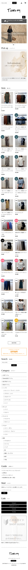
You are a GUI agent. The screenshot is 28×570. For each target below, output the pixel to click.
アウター (5, 425)
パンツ (6, 409)
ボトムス (5, 406)
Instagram (14, 503)
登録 (4, 493)
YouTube (14, 511)
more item (14, 342)
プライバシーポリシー (8, 475)
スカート (7, 412)
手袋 (6, 459)
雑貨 (4, 438)
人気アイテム (6, 375)
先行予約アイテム (7, 381)
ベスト (6, 434)
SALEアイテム (6, 384)
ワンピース (5, 416)
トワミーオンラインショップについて (11, 470)
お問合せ (5, 472)
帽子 (6, 456)
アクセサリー (8, 440)
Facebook (14, 508)
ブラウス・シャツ (9, 393)
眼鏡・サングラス (9, 453)
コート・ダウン (8, 428)
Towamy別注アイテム (8, 378)
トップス (5, 387)
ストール (7, 443)
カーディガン (8, 399)
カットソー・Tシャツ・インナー (12, 390)
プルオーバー (8, 396)
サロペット (7, 421)
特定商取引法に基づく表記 (9, 477)
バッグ (6, 447)
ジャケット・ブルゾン (10, 431)
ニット (6, 403)
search (14, 3)
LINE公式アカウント (14, 506)
